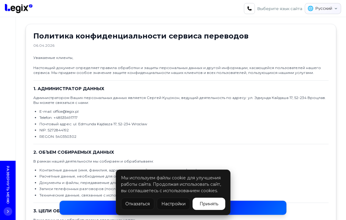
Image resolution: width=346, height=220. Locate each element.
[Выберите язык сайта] (323, 8)
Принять (209, 204)
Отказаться (137, 204)
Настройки (173, 204)
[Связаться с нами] (249, 8)
